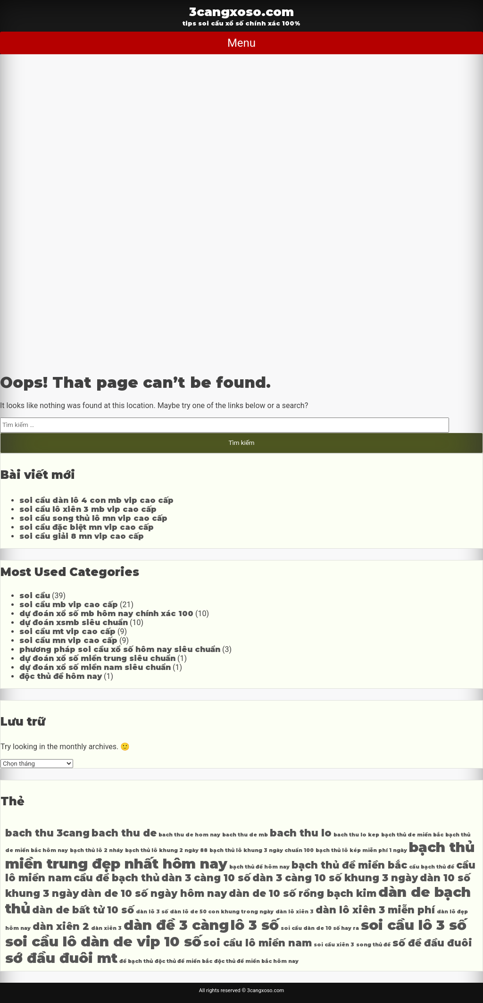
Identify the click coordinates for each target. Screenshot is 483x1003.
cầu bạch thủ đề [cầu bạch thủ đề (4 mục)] (431, 867)
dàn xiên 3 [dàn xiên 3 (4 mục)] (106, 928)
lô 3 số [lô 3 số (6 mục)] (255, 925)
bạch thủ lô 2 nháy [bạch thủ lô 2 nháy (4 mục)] (96, 850)
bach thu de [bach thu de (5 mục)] (124, 833)
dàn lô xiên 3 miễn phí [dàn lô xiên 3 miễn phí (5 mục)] (375, 910)
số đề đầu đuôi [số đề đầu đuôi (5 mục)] (432, 943)
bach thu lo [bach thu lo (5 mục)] (301, 833)
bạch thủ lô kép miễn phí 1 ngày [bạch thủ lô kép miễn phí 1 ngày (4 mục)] (361, 850)
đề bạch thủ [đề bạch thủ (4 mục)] (136, 961)
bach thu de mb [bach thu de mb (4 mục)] (245, 835)
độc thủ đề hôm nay (60, 676)
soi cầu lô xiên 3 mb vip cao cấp (88, 509)
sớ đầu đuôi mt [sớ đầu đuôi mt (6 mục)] (61, 958)
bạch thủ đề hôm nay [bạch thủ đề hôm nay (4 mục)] (259, 867)
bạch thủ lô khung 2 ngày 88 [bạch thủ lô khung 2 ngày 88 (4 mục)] (166, 850)
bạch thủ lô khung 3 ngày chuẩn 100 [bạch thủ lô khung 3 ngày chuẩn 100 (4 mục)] (261, 850)
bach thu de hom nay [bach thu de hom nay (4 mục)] (189, 835)
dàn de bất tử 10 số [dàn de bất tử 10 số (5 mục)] (83, 910)
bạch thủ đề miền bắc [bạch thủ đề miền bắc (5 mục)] (349, 865)
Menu (241, 43)
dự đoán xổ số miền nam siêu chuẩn (95, 667)
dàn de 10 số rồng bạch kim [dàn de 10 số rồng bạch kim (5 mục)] (302, 893)
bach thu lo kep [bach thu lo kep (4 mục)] (356, 835)
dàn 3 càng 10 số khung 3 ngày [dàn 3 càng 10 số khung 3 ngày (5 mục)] (335, 878)
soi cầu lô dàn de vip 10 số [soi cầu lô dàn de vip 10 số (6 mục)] (103, 941)
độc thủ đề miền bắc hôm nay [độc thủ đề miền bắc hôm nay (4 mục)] (256, 961)
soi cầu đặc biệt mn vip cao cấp (86, 527)
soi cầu (34, 595)
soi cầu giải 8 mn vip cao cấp (81, 536)
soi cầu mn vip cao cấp (68, 640)
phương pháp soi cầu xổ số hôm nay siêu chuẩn (119, 649)
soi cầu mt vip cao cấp (67, 631)
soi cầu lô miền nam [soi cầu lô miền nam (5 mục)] (257, 943)
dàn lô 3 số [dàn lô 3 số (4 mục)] (152, 912)
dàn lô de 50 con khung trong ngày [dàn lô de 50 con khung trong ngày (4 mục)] (222, 912)
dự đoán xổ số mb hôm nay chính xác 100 (106, 613)
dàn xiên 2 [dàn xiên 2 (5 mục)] (61, 926)
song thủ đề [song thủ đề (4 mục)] (373, 945)
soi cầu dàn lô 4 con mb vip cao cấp (96, 500)
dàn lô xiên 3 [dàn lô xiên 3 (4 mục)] (294, 912)
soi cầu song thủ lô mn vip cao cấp (93, 518)
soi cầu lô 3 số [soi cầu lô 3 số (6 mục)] (413, 925)
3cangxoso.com (241, 11)
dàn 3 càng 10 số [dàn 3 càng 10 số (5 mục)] (205, 878)
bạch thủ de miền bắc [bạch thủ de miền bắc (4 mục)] (412, 835)
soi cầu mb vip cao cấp (68, 604)
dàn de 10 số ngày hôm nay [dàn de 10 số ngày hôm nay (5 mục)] (154, 893)
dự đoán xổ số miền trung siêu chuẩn (97, 658)
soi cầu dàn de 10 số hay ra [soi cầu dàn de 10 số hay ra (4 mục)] (320, 928)
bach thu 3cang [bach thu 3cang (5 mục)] (47, 833)
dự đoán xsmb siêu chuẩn (73, 622)
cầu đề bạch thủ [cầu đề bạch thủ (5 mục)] (116, 878)
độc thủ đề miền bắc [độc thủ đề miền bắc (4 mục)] (183, 961)
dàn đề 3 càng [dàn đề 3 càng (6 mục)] (176, 925)
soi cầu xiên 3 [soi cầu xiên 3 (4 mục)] (334, 945)
